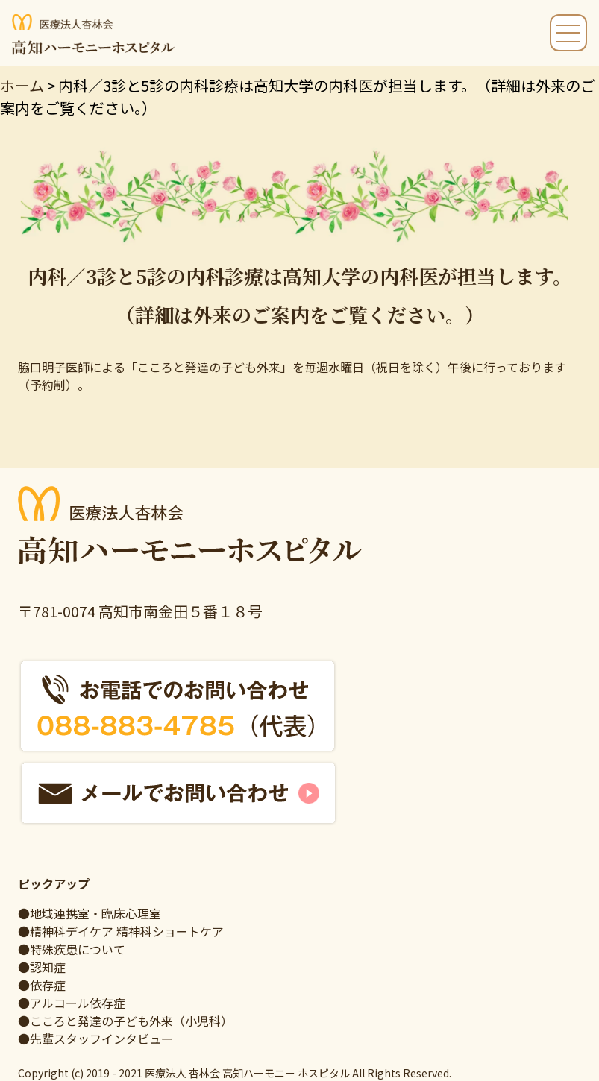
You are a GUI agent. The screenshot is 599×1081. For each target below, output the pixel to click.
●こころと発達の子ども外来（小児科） (125, 1021)
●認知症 (42, 967)
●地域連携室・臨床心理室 (89, 913)
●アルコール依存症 (71, 1003)
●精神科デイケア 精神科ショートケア (121, 931)
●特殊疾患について (71, 949)
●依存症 (42, 985)
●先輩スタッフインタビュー (95, 1038)
